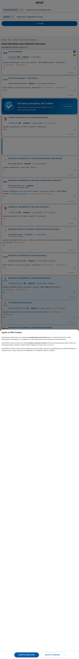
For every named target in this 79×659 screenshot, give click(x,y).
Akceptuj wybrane (52, 655)
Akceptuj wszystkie (27, 655)
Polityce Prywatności (48, 345)
